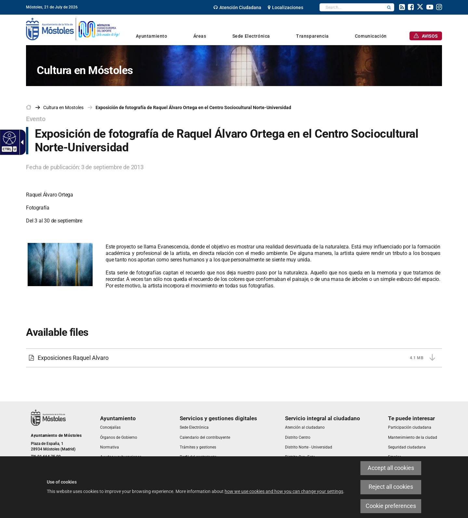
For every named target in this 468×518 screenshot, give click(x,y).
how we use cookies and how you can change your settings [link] (284, 491)
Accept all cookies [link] (391, 468)
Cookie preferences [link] (391, 506)
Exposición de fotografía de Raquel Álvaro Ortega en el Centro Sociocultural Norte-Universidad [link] (193, 107)
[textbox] (351, 7)
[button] (389, 7)
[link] (237, 7)
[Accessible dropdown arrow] (20, 142)
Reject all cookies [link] (391, 487)
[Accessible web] (8, 137)
